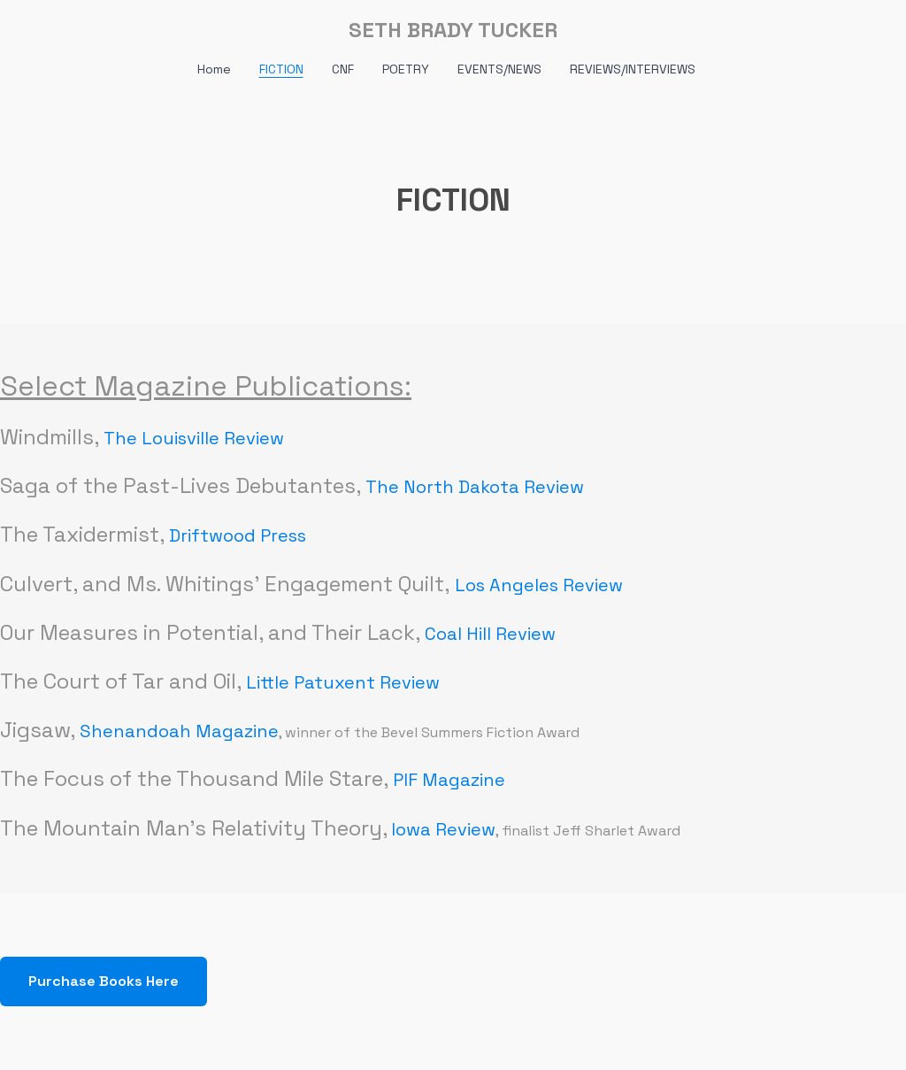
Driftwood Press (237, 535)
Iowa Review (443, 829)
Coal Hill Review (490, 633)
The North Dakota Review (474, 486)
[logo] (453, 30)
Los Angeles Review (539, 585)
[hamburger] (56, 28)
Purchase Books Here (103, 981)
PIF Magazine (449, 779)
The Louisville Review (194, 438)
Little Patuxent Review (343, 682)
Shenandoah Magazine (179, 731)
